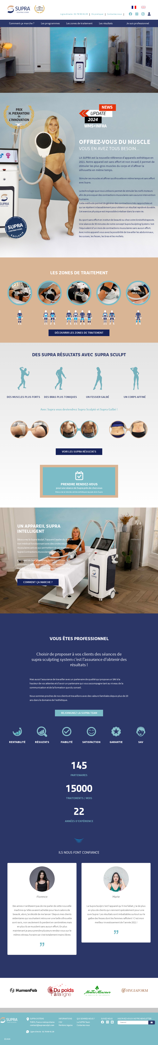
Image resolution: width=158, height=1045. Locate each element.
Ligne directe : (74, 14)
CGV (60, 1022)
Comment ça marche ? (21, 23)
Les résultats (106, 23)
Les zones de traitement (79, 23)
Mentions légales (66, 1025)
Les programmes (50, 23)
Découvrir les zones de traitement (79, 332)
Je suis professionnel (137, 23)
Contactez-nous (114, 14)
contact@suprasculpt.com (42, 1025)
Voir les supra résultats (79, 451)
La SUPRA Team (83, 1022)
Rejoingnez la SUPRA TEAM (79, 713)
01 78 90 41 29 (48, 1031)
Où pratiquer (97, 14)
